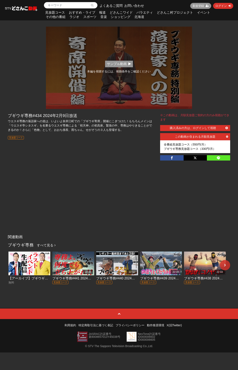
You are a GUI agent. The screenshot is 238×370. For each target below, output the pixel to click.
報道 (102, 12)
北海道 (139, 17)
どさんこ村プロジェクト (175, 12)
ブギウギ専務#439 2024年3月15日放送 (168, 278)
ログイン (223, 5)
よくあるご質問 (111, 5)
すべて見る (46, 245)
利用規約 (70, 325)
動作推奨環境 (155, 325)
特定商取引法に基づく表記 (96, 325)
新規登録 (200, 5)
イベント (203, 12)
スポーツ (89, 17)
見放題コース (55, 12)
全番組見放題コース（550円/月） (185, 144)
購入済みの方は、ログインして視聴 (199, 128)
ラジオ (74, 17)
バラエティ (144, 12)
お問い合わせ (134, 5)
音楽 (103, 17)
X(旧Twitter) (174, 325)
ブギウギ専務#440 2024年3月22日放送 (125, 278)
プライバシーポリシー (130, 325)
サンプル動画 (119, 64)
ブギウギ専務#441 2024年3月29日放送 (81, 278)
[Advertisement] (119, 202)
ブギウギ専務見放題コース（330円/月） (190, 148)
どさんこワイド (121, 12)
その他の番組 (56, 17)
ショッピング (120, 17)
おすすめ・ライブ (82, 12)
